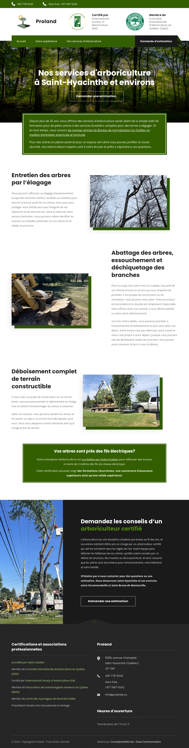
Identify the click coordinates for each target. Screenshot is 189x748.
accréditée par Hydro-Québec (100, 459)
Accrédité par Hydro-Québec (28, 662)
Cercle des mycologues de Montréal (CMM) (50, 698)
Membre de (157, 15)
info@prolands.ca (116, 694)
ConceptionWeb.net (122, 741)
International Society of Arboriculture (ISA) (50, 680)
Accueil (21, 41)
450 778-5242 (114, 676)
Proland (34, 21)
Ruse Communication (148, 741)
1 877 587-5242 (114, 687)
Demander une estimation (96, 96)
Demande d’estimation (156, 41)
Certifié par (100, 15)
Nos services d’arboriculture (84, 41)
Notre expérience (46, 41)
